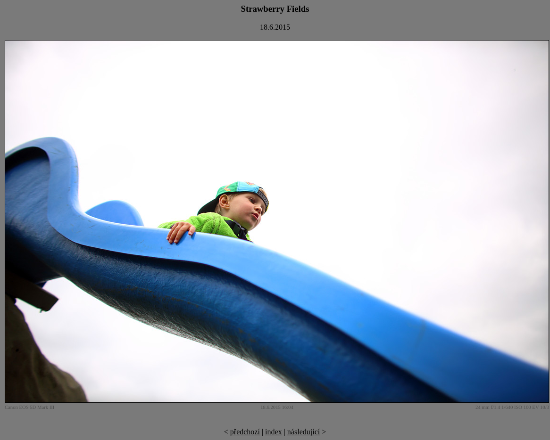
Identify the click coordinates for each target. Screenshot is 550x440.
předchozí (245, 432)
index (273, 432)
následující (303, 432)
